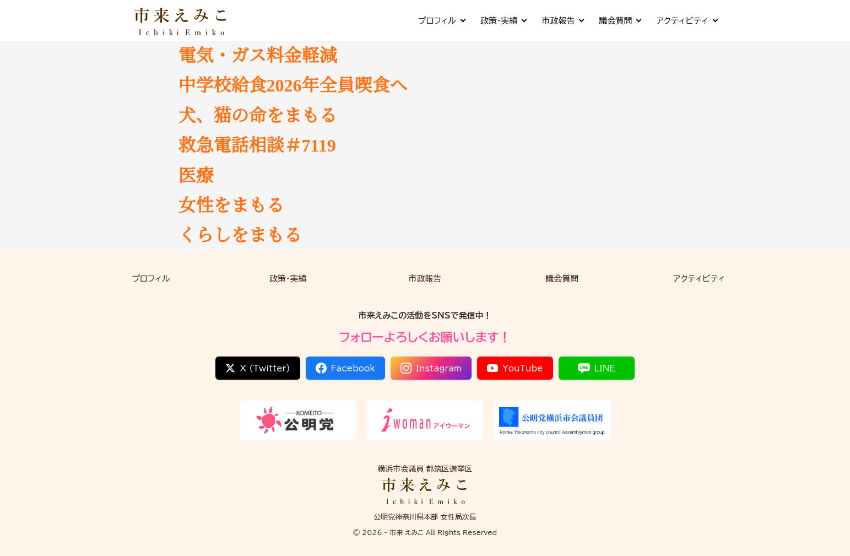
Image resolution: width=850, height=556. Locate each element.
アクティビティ (686, 21)
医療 (196, 176)
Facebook (345, 368)
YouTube (515, 368)
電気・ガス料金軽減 (257, 56)
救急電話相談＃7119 (257, 145)
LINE (596, 368)
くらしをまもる (240, 235)
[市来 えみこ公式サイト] (181, 20)
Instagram (431, 368)
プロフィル (441, 21)
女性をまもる (231, 205)
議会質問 (620, 21)
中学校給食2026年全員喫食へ (293, 85)
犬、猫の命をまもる (257, 116)
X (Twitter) (257, 368)
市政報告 (562, 21)
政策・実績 (503, 21)
